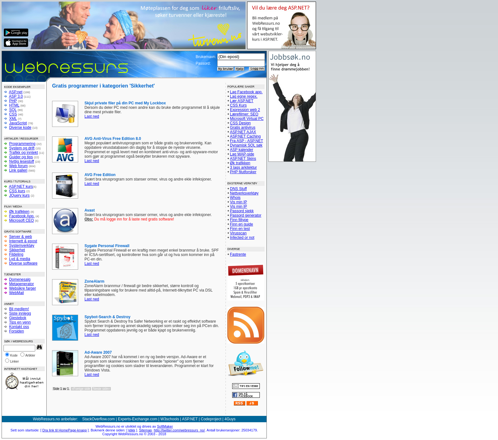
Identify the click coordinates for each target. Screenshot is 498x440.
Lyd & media (19, 259)
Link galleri (18, 170)
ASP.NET (190, 419)
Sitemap (145, 430)
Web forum (18, 166)
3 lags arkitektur (243, 167)
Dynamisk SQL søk (246, 145)
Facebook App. (22, 216)
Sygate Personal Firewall (106, 246)
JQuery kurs (19, 195)
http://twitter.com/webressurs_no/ (179, 430)
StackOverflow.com (98, 419)
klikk (131, 430)
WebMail (16, 293)
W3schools (169, 419)
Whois (235, 197)
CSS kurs (17, 191)
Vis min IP (238, 202)
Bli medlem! (19, 309)
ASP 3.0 (16, 96)
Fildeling (16, 254)
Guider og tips (21, 157)
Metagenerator (21, 284)
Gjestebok (17, 318)
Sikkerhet (17, 250)
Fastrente (238, 254)
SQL (13, 110)
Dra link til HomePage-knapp (64, 430)
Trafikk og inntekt (23, 152)
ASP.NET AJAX (243, 132)
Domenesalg (19, 279)
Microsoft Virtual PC (247, 118)
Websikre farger (22, 288)
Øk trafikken (19, 211)
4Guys (230, 419)
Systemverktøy (21, 245)
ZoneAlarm (94, 281)
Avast (89, 210)
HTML (14, 105)
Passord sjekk (242, 211)
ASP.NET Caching (245, 136)
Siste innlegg (20, 313)
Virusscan (238, 233)
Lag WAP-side (242, 154)
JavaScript (18, 123)
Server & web (20, 236)
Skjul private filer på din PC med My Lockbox (125, 103)
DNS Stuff (238, 189)
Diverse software (23, 263)
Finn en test (240, 229)
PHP (13, 101)
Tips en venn (19, 322)
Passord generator (245, 215)
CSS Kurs (238, 105)
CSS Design (240, 123)
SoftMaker (165, 426)
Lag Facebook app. (246, 92)
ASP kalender (241, 150)
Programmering (22, 143)
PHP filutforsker (243, 172)
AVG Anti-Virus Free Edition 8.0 (112, 138)
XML (13, 118)
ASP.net (15, 92)
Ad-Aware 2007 (98, 352)
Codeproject (211, 419)
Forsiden (16, 331)
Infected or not (242, 237)
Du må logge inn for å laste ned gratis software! (129, 219)
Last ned (91, 116)
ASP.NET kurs (21, 186)
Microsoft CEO (21, 220)
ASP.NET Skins (243, 158)
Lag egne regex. (244, 96)
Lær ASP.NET (241, 101)
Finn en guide (241, 224)
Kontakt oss (19, 327)
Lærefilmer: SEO (244, 114)
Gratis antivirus (242, 127)
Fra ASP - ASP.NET (246, 141)
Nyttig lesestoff (21, 161)
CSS (13, 114)
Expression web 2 (245, 110)
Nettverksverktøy (244, 193)
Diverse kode (20, 127)
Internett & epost (23, 241)
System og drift (22, 148)
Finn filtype (239, 220)
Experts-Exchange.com (137, 419)
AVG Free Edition (100, 175)
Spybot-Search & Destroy (107, 317)
